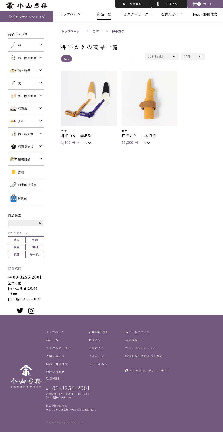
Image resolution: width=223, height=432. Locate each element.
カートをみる (98, 364)
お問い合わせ (55, 372)
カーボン (35, 254)
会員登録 (136, 4)
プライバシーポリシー (140, 348)
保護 (17, 254)
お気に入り (96, 348)
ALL (66, 59)
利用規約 (131, 340)
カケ (96, 31)
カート (207, 4)
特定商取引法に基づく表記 (144, 356)
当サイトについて (137, 332)
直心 (17, 240)
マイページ (96, 356)
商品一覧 (104, 14)
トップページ (70, 14)
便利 (35, 247)
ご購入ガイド (171, 14)
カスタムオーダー (137, 14)
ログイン (172, 4)
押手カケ (118, 31)
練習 (17, 247)
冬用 (35, 240)
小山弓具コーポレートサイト (150, 371)
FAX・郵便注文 (205, 14)
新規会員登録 (98, 332)
